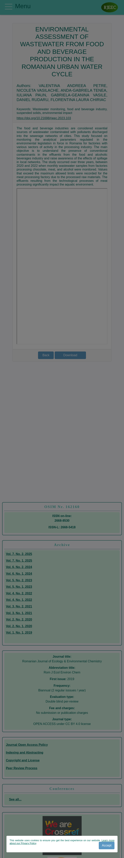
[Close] (106, 845)
